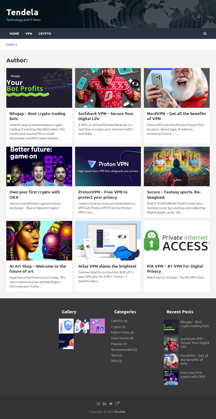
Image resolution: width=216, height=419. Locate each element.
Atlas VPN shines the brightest (107, 266)
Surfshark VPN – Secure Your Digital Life (106, 116)
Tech (114, 355)
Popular (117, 344)
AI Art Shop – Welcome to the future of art (37, 268)
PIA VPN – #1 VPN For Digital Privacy (175, 268)
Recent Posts (180, 311)
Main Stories (120, 338)
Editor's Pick (120, 332)
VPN (28, 33)
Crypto (116, 327)
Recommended (122, 349)
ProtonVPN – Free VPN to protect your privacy (103, 194)
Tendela (22, 11)
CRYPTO (44, 33)
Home (14, 33)
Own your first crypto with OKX (34, 194)
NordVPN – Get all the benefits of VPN (176, 116)
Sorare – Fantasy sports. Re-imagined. (174, 194)
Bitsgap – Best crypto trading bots (37, 116)
